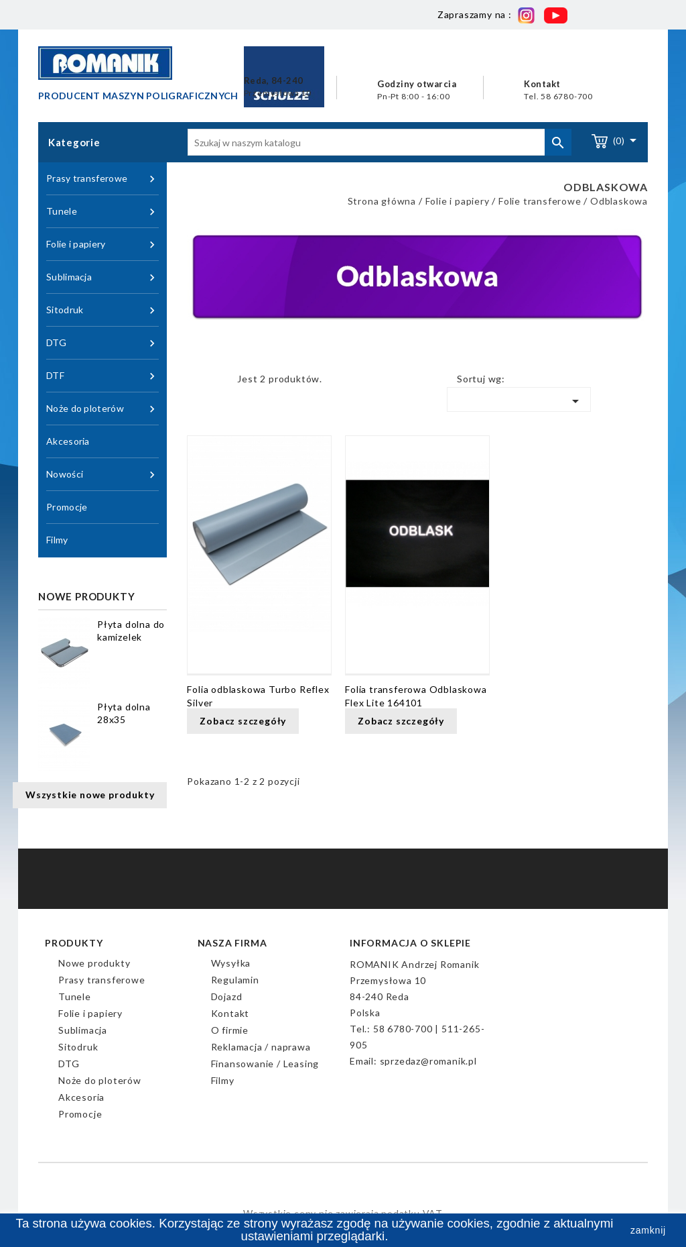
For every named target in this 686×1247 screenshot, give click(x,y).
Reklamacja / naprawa (261, 1046)
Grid (197, 382)
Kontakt (230, 1013)
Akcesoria (68, 441)
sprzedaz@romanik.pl (428, 1061)
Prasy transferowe (102, 179)
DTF (102, 376)
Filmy (57, 539)
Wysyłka (231, 963)
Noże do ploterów (102, 409)
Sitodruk (102, 310)
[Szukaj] (379, 142)
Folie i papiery (102, 244)
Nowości (102, 475)
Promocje (66, 506)
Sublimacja (102, 277)
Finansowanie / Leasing (265, 1063)
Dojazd (227, 996)
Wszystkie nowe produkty (89, 794)
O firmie (230, 1030)
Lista (217, 382)
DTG (102, 343)
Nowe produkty (94, 963)
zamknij (648, 1230)
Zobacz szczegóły (243, 720)
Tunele (102, 212)
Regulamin (235, 979)
